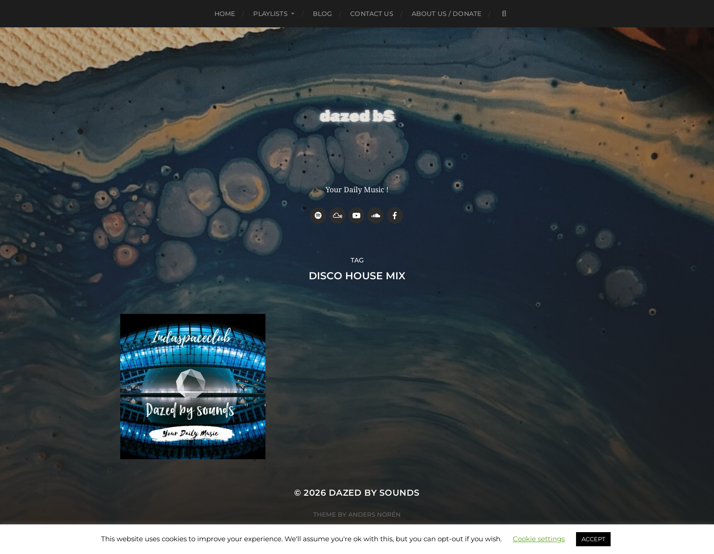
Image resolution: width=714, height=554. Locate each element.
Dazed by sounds (374, 492)
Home (224, 14)
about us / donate (446, 14)
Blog (322, 14)
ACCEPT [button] (593, 539)
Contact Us (371, 14)
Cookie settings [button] (539, 538)
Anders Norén (374, 514)
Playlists (270, 14)
